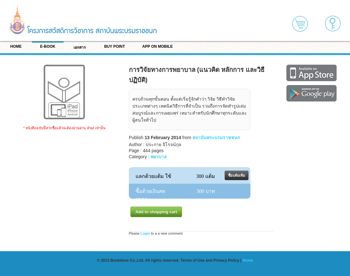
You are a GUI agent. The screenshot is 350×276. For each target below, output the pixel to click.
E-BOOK (47, 46)
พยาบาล (158, 156)
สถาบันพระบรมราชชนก (216, 137)
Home (247, 260)
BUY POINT (114, 46)
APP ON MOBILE (157, 46)
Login (145, 233)
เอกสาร (80, 47)
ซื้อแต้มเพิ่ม (236, 175)
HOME (16, 46)
